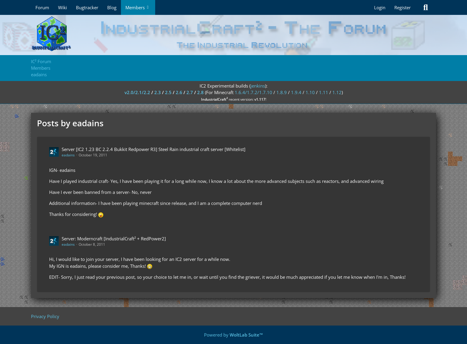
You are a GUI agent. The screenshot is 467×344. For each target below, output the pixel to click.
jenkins (257, 86)
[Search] (425, 7)
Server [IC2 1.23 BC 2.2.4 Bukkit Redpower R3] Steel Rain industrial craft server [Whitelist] (153, 149)
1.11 (323, 92)
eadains (68, 155)
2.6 (179, 92)
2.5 (168, 92)
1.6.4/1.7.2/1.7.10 (253, 92)
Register (402, 7)
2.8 (200, 92)
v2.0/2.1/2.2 (137, 92)
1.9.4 (296, 92)
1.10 (310, 92)
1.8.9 (281, 92)
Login (379, 7)
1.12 (337, 92)
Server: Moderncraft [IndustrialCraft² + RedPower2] (114, 239)
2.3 (157, 92)
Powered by (233, 335)
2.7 (189, 92)
